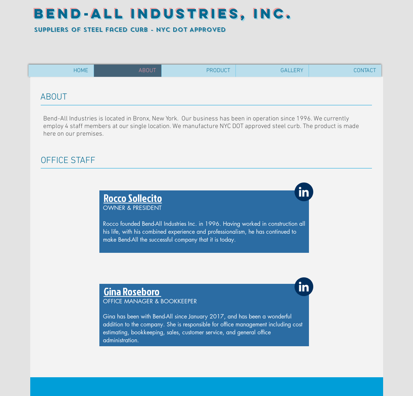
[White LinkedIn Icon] (304, 192)
